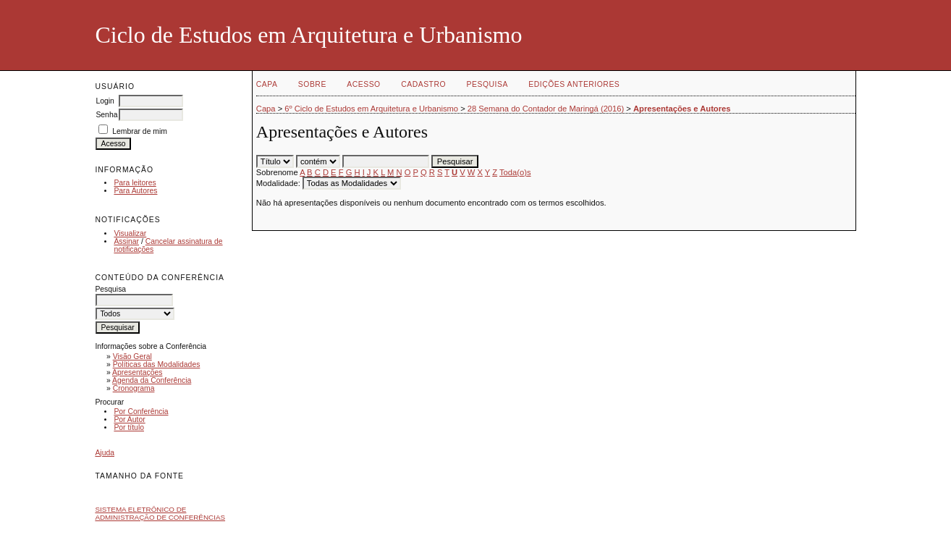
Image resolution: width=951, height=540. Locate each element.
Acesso (363, 84)
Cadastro (423, 84)
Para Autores (135, 191)
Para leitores (135, 183)
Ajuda (104, 453)
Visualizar (130, 233)
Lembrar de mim (139, 131)
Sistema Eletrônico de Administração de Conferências (160, 513)
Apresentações (137, 372)
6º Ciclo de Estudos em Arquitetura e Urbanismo (371, 108)
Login (105, 101)
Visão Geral (132, 356)
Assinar (126, 241)
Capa (267, 84)
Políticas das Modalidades (156, 364)
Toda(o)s (515, 172)
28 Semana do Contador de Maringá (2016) (546, 108)
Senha (106, 115)
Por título (129, 427)
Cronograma (134, 388)
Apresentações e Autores (682, 108)
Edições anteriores (574, 84)
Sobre (312, 84)
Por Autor (129, 419)
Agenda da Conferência (151, 380)
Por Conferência (141, 411)
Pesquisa (487, 84)
